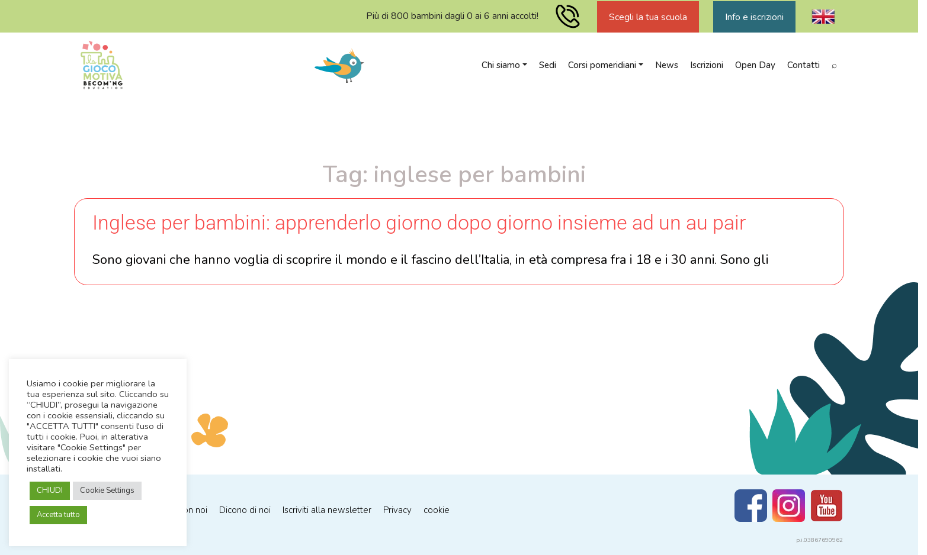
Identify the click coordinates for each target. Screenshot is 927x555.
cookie (437, 510)
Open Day (755, 65)
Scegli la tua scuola (648, 17)
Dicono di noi (245, 510)
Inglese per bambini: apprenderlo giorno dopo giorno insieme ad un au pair (419, 222)
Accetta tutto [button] (58, 514)
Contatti (803, 65)
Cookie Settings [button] (107, 490)
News (666, 65)
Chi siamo (501, 65)
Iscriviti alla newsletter (327, 510)
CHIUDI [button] (50, 490)
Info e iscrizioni (754, 17)
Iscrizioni (706, 65)
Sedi (547, 65)
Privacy (397, 510)
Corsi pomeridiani (602, 65)
